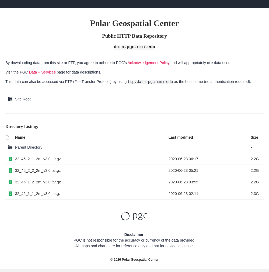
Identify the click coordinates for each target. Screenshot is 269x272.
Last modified (181, 137)
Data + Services (42, 72)
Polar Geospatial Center (140, 259)
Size (254, 137)
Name (20, 137)
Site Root (23, 99)
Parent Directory (28, 147)
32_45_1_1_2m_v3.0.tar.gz (38, 193)
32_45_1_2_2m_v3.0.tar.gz (38, 182)
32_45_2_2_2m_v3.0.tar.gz (38, 170)
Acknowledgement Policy (149, 63)
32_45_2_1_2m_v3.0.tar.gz (38, 159)
